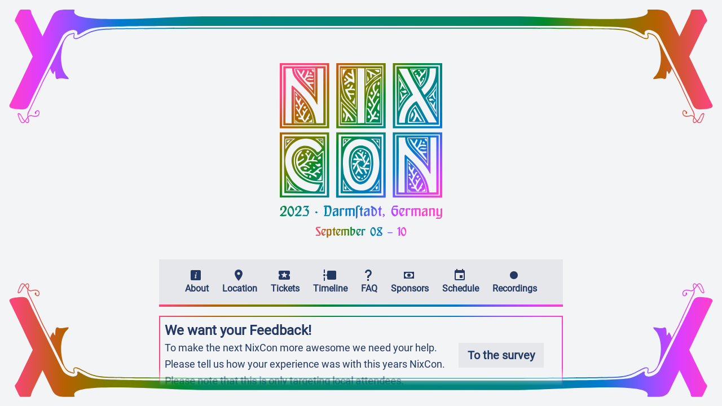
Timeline (330, 281)
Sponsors (410, 281)
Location (239, 281)
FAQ (369, 281)
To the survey (501, 355)
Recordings (514, 281)
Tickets (285, 281)
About (197, 281)
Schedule (460, 281)
